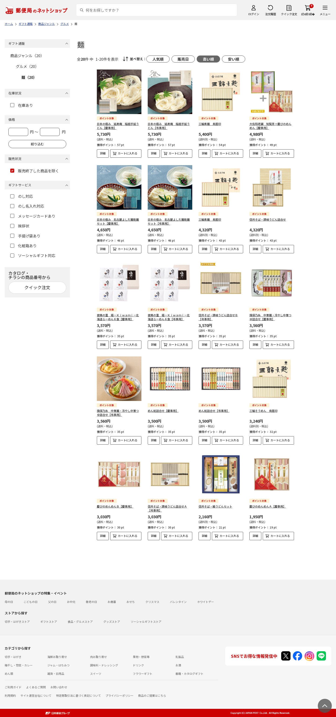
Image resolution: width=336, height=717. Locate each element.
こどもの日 (31, 602)
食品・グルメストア (80, 621)
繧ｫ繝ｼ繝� (308, 14)
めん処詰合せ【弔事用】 (214, 411)
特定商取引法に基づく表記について (78, 695)
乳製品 (179, 657)
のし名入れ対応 (27, 206)
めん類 (9, 673)
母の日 (9, 602)
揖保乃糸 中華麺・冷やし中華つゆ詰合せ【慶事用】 (270, 317)
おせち (130, 602)
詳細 (103, 153)
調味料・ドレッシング (104, 665)
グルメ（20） (27, 66)
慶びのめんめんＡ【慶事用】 (267, 506)
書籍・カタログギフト (189, 673)
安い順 (233, 59)
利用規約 (10, 695)
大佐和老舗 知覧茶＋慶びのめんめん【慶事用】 (270, 126)
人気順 (158, 59)
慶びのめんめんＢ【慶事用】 (115, 506)
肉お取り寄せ (98, 657)
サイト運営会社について (36, 695)
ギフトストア (48, 621)
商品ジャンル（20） (27, 55)
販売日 (183, 59)
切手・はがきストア (17, 621)
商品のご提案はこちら (152, 695)
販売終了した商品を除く (34, 171)
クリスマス (152, 602)
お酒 (178, 665)
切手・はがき (13, 657)
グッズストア (111, 621)
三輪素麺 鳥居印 (210, 124)
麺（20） (29, 77)
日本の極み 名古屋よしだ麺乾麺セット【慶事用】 (118, 221)
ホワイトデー (205, 602)
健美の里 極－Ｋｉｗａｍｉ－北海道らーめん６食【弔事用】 (169, 317)
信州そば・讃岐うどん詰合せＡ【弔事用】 (167, 508)
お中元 (71, 602)
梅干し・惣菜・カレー (19, 665)
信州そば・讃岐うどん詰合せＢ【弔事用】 (218, 317)
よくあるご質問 (36, 687)
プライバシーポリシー (119, 695)
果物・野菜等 (141, 657)
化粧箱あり (23, 245)
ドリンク (138, 665)
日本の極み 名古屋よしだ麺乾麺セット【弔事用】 (169, 221)
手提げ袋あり (25, 236)
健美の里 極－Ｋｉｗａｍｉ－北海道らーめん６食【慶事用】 (118, 317)
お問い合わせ (58, 687)
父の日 (52, 602)
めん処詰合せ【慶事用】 (163, 411)
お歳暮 (112, 602)
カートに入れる (127, 153)
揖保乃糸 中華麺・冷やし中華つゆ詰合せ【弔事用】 (118, 413)
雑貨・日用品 (55, 673)
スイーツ (95, 673)
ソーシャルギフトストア (146, 621)
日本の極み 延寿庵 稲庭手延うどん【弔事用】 (169, 126)
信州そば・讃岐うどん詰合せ (267, 219)
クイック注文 (289, 14)
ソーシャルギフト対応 (32, 255)
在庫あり (21, 105)
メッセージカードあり (32, 216)
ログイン (253, 14)
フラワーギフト (142, 673)
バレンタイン (178, 602)
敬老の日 (91, 602)
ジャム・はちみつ (58, 665)
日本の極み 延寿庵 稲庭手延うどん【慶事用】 (118, 126)
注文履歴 (270, 14)
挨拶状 (19, 226)
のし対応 (21, 196)
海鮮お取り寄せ (57, 657)
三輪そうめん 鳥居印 (263, 411)
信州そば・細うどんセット (215, 506)
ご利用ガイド (13, 687)
